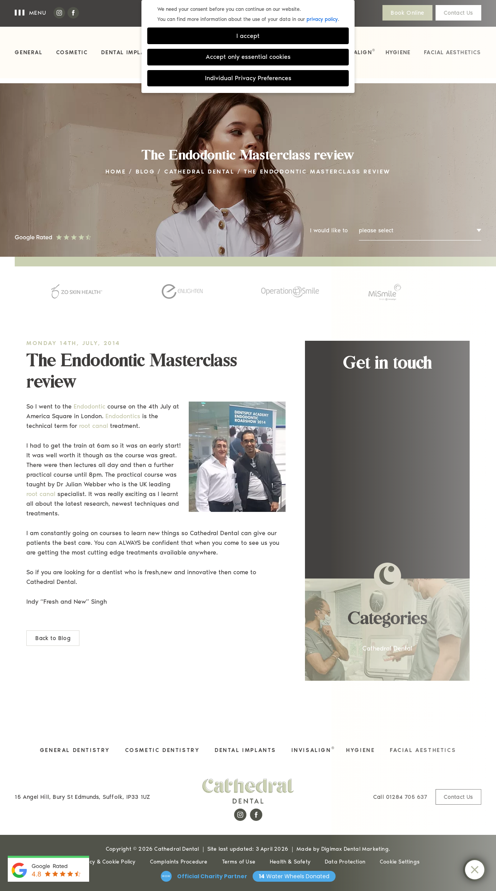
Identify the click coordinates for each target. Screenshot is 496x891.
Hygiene (398, 52)
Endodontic (89, 406)
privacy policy (322, 19)
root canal (93, 425)
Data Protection (345, 861)
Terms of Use (238, 861)
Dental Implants (129, 52)
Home (115, 171)
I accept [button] (248, 35)
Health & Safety (290, 861)
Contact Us (458, 12)
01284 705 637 (400, 796)
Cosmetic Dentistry (162, 750)
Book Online (407, 12)
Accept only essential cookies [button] (248, 56)
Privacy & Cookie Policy (106, 861)
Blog (145, 171)
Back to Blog (52, 638)
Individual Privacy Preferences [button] (248, 78)
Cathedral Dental (199, 171)
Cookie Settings (400, 861)
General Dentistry (75, 750)
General (28, 52)
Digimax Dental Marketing (355, 849)
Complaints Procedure (179, 861)
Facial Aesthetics (452, 52)
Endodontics (122, 416)
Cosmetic (72, 52)
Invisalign (356, 52)
